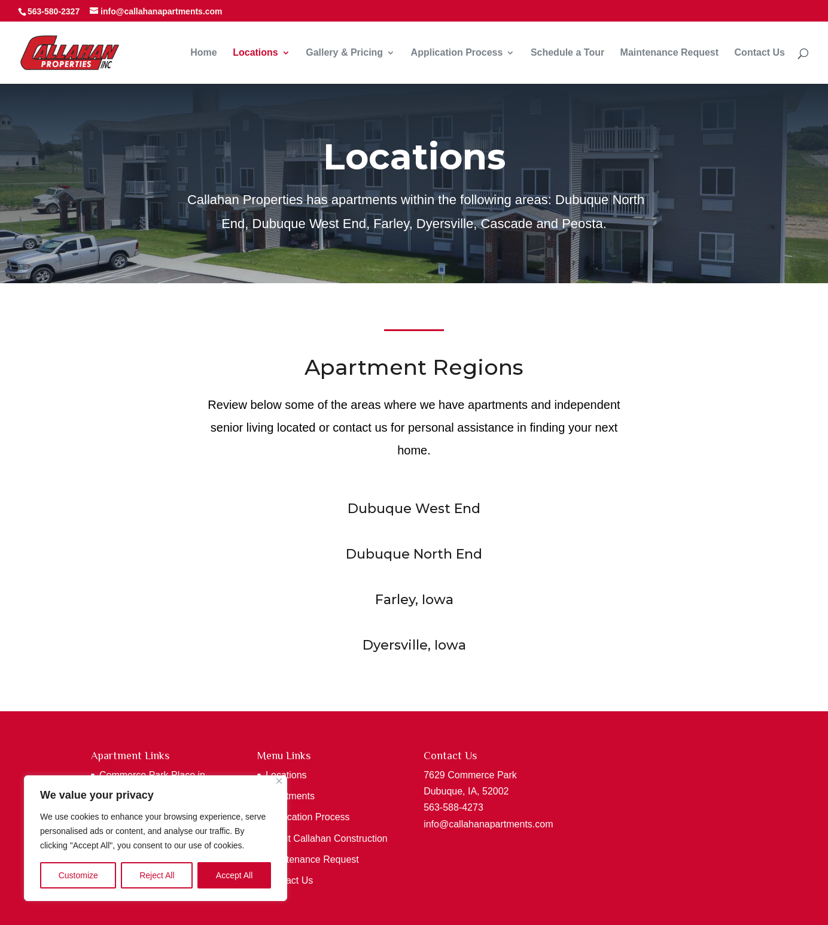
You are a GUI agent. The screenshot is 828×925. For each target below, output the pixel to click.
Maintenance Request (669, 52)
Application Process (457, 52)
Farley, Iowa (414, 602)
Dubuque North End (414, 556)
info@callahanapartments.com (488, 824)
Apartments (290, 796)
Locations (255, 52)
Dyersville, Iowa (414, 646)
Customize (78, 875)
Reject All (156, 875)
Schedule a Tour (567, 52)
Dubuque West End (414, 511)
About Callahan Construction (327, 838)
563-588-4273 (453, 807)
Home (203, 52)
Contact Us (760, 52)
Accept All (234, 875)
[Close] (279, 781)
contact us (360, 428)
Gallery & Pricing (344, 52)
